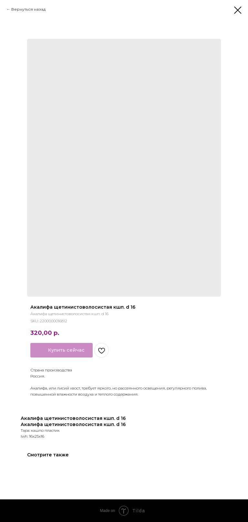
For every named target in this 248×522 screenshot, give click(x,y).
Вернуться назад (28, 9)
